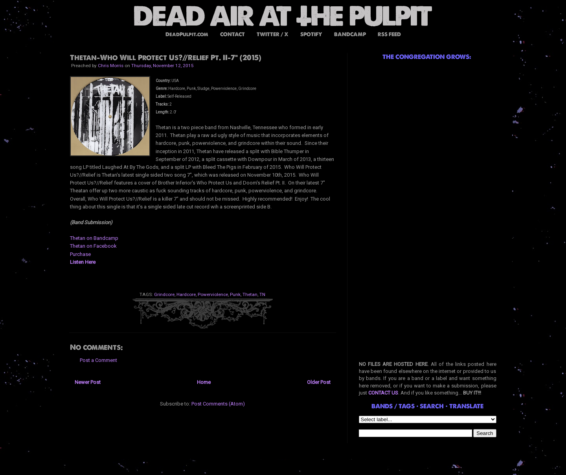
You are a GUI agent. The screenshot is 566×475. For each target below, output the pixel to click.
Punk (235, 294)
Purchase (80, 254)
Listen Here (83, 262)
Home (204, 382)
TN (262, 294)
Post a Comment (98, 360)
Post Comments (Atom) (218, 404)
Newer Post (88, 382)
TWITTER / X (273, 34)
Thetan (250, 294)
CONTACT (232, 34)
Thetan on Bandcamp (94, 238)
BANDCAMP (350, 34)
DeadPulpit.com (186, 34)
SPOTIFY (311, 34)
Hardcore (186, 294)
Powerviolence (213, 294)
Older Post (319, 382)
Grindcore (164, 294)
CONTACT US (383, 393)
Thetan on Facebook (93, 246)
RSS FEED (389, 34)
